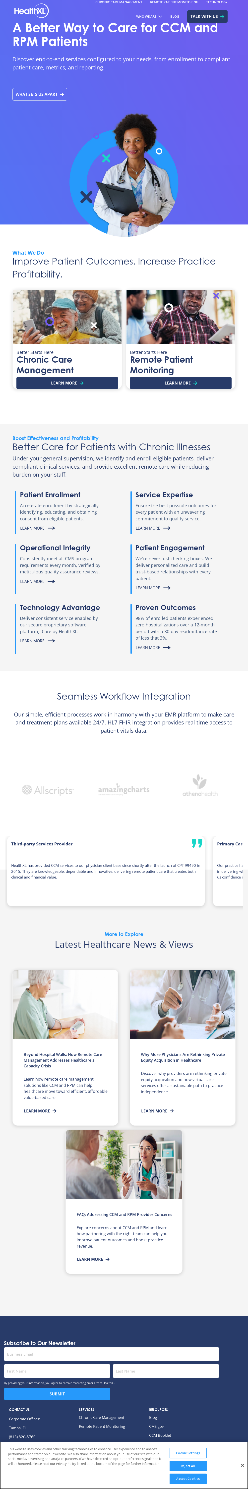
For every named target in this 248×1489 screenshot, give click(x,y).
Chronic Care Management (101, 1417)
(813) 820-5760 (22, 1436)
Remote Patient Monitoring (102, 1426)
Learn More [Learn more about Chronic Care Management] (67, 383)
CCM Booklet (160, 1435)
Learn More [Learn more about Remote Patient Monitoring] (181, 383)
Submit (57, 1394)
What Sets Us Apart (40, 94)
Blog (153, 1417)
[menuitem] (149, 16)
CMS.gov (156, 1426)
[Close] (242, 1476)
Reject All (188, 1477)
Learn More (40, 1111)
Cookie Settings (188, 1464)
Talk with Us (207, 16)
